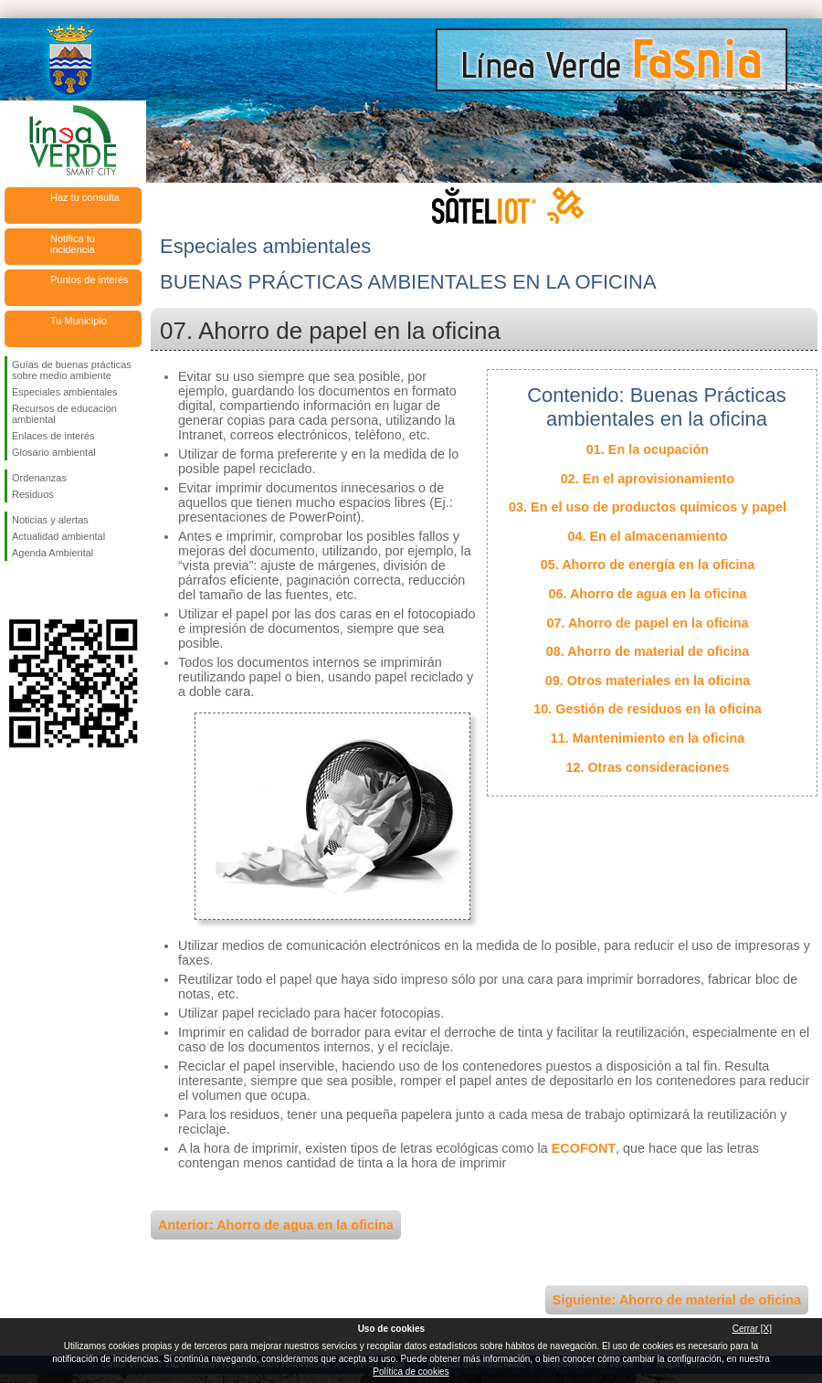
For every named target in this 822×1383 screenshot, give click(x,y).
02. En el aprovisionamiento (647, 478)
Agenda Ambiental (52, 552)
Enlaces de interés (53, 435)
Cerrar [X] (752, 1329)
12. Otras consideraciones (647, 767)
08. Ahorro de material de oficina (648, 651)
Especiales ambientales (65, 391)
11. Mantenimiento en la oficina (648, 738)
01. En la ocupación (647, 449)
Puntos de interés (89, 279)
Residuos (33, 494)
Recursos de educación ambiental (64, 414)
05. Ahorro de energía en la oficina (648, 564)
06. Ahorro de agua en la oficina (648, 593)
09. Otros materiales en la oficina (648, 680)
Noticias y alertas (50, 519)
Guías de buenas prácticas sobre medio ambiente (72, 370)
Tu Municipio (78, 320)
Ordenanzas (39, 477)
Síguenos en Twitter (46, 590)
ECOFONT (584, 1148)
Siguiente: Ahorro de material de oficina (677, 1300)
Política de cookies (410, 1372)
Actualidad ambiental (58, 536)
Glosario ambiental (54, 452)
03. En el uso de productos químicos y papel (647, 507)
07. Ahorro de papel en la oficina (648, 623)
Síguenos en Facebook (15, 590)
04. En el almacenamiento (647, 536)
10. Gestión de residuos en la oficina (647, 709)
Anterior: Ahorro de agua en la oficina (276, 1225)
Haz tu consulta (85, 197)
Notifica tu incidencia (72, 244)
